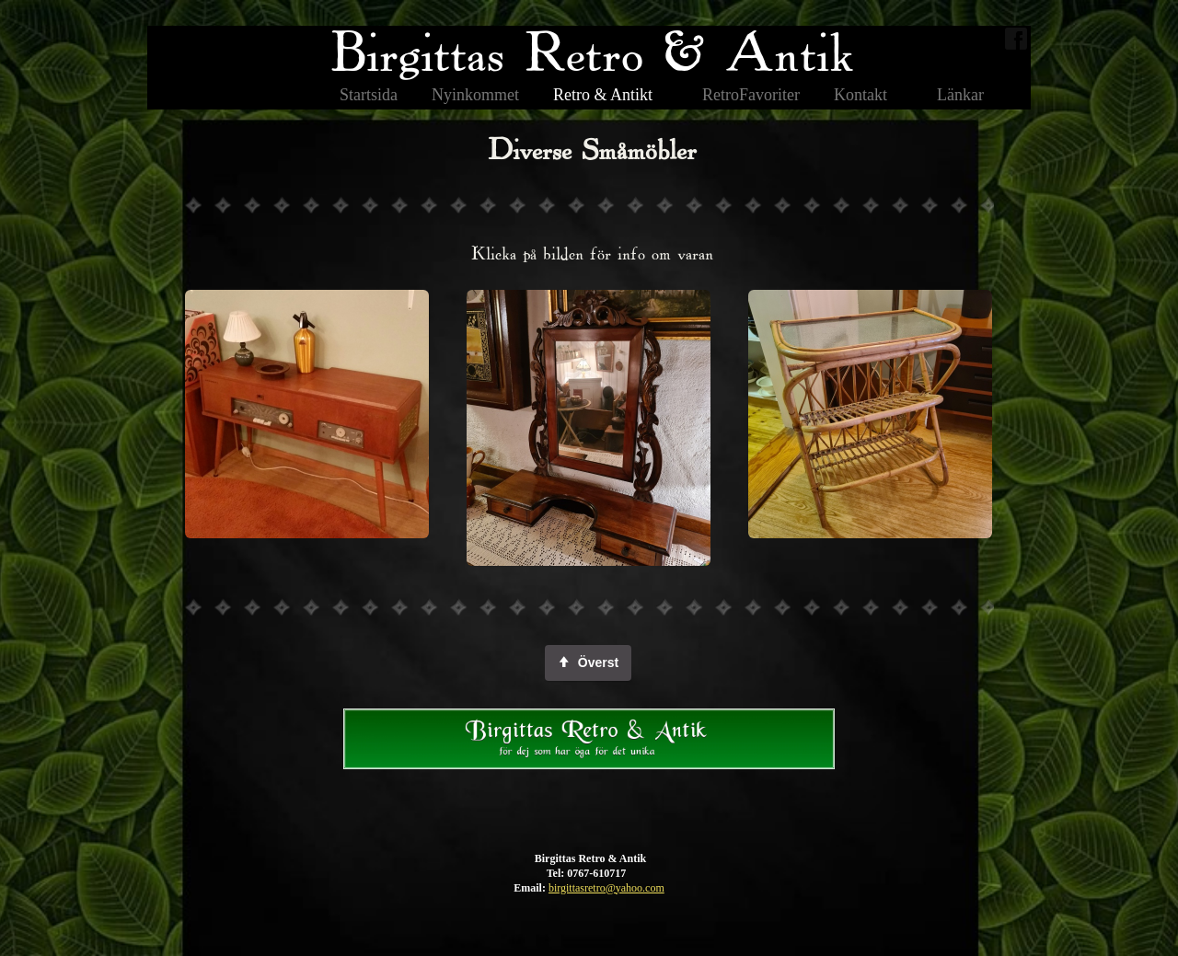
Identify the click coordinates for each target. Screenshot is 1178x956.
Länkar (960, 95)
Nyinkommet (475, 95)
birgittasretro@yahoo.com (606, 887)
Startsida (369, 95)
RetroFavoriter (751, 95)
